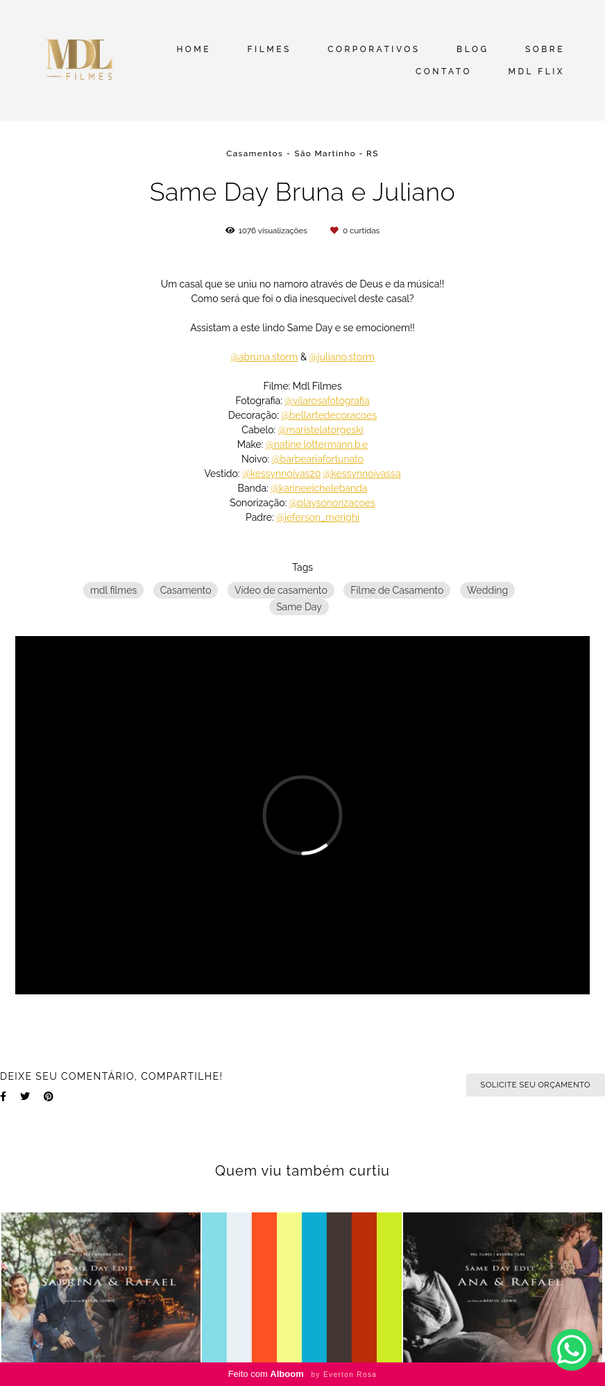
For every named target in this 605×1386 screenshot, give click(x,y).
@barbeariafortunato (318, 459)
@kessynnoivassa (362, 473)
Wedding (487, 590)
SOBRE (545, 49)
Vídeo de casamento (281, 590)
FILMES (269, 49)
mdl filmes (113, 590)
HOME (193, 49)
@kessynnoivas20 (281, 473)
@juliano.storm (342, 357)
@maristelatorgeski (321, 430)
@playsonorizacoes (332, 503)
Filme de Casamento (396, 590)
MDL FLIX (536, 71)
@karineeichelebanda (319, 488)
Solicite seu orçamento (535, 1084)
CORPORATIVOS (373, 49)
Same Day (299, 606)
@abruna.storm (264, 357)
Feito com (302, 1374)
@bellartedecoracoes (329, 415)
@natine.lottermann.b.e (317, 444)
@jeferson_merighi (317, 517)
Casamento (186, 590)
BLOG (472, 49)
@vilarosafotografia (326, 401)
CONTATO (444, 71)
